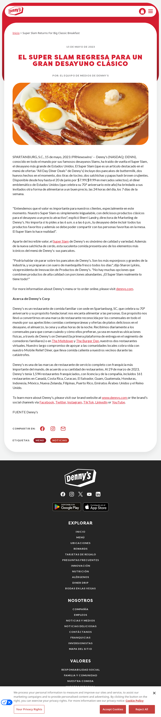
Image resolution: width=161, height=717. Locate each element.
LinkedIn (101, 402)
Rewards (81, 548)
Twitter (60, 402)
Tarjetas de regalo (80, 554)
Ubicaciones (80, 543)
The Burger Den (87, 341)
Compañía (80, 609)
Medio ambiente (80, 692)
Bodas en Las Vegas (80, 588)
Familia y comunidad (80, 675)
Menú (80, 537)
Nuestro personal (80, 686)
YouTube (118, 402)
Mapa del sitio (80, 648)
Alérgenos (80, 577)
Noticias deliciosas (80, 626)
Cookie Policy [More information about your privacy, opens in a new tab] (135, 707)
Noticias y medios (80, 620)
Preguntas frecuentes (80, 560)
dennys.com (124, 289)
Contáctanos (80, 631)
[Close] (154, 699)
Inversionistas (80, 643)
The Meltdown (62, 341)
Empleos (80, 614)
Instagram (74, 402)
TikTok (88, 402)
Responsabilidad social (80, 669)
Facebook (46, 402)
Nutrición (80, 571)
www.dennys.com (115, 397)
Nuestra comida (80, 681)
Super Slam (61, 241)
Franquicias (80, 637)
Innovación (80, 565)
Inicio (16, 33)
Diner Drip (80, 582)
